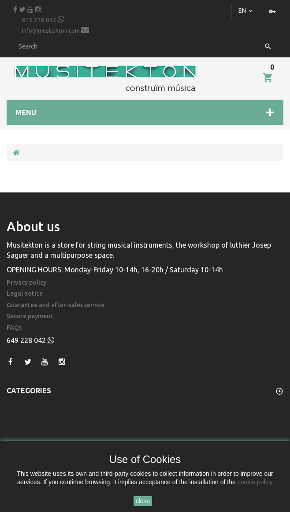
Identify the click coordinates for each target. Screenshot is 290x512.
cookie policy (255, 482)
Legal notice (25, 293)
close (143, 500)
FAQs (14, 327)
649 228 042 (43, 19)
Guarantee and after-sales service (55, 305)
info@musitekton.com (55, 30)
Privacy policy (26, 282)
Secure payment (30, 316)
